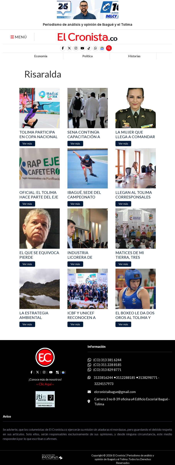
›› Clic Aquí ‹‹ (45, 384)
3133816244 (103, 378)
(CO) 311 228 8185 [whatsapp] (107, 365)
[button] (95, 48)
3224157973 (104, 384)
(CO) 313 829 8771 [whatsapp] (107, 370)
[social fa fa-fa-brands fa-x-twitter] (69, 48)
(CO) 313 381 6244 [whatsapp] (107, 360)
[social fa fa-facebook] (63, 48)
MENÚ (19, 37)
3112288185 (125, 378)
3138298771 (148, 378)
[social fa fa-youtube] (82, 48)
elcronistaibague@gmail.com (115, 392)
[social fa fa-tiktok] (89, 48)
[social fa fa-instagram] (76, 48)
